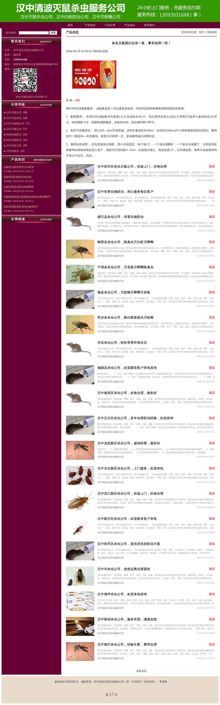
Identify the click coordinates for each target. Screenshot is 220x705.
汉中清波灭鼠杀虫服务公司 (110, 180)
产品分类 (110, 25)
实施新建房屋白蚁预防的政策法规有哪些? (27, 196)
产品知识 (129, 25)
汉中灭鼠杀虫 (14, 118)
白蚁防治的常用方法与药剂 (19, 167)
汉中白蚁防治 (14, 140)
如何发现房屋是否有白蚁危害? (21, 206)
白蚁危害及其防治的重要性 (19, 187)
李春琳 (163, 681)
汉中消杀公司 (14, 145)
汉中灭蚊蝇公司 (15, 123)
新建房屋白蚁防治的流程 (18, 177)
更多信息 (141, 671)
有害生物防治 (14, 134)
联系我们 (149, 25)
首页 (70, 25)
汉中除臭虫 (12, 151)
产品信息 (90, 25)
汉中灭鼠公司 (14, 112)
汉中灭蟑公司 (14, 129)
